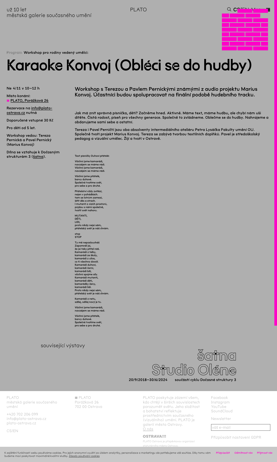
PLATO (138, 9)
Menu (260, 9)
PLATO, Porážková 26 (30, 101)
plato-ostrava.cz (21, 423)
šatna (38, 157)
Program (14, 53)
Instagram (220, 402)
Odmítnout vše (243, 452)
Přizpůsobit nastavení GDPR (236, 437)
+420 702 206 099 (22, 414)
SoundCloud (222, 411)
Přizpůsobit (223, 452)
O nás (148, 429)
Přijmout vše (265, 452)
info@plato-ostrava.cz (26, 419)
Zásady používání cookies (84, 456)
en (245, 9)
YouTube (218, 407)
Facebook (219, 398)
